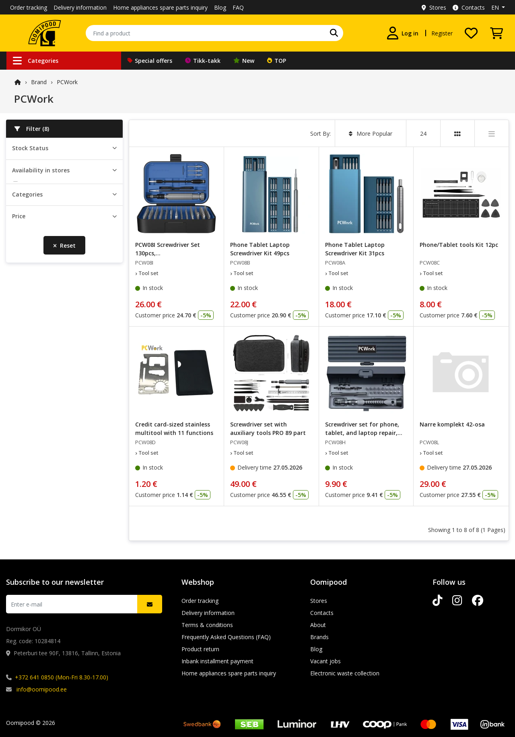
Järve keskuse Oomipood (55, 245)
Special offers (150, 60)
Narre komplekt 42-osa (452, 424)
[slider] (15, 366)
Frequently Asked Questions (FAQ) (226, 637)
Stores (434, 7)
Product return (200, 649)
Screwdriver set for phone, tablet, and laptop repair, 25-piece (362, 432)
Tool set (33, 316)
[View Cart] (496, 33)
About (318, 625)
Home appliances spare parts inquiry (160, 7)
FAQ (238, 7)
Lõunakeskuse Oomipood (56, 257)
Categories (35, 61)
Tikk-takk (202, 60)
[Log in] (402, 33)
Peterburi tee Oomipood (54, 233)
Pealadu (33, 222)
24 (423, 133)
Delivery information (80, 7)
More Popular (370, 133)
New (243, 60)
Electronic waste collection (344, 673)
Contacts (469, 7)
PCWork (67, 82)
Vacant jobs (325, 661)
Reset (64, 393)
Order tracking (28, 7)
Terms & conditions (207, 625)
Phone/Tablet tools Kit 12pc (459, 244)
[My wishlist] (471, 33)
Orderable (35, 174)
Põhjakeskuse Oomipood (56, 268)
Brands (319, 637)
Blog (220, 7)
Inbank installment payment (217, 661)
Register (442, 33)
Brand (39, 82)
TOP (276, 60)
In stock (33, 162)
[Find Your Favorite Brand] (334, 33)
